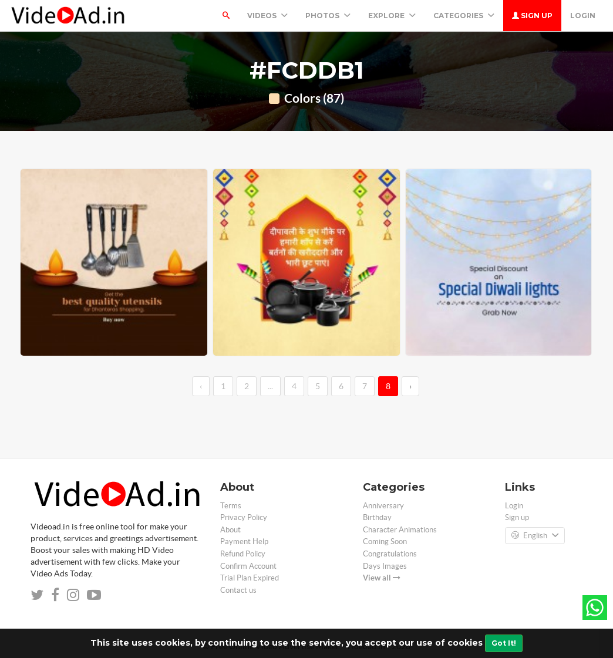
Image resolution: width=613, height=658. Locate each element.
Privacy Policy (243, 517)
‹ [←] (201, 386)
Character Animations (400, 529)
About (230, 529)
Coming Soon (385, 541)
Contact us (238, 590)
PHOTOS (328, 15)
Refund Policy (242, 553)
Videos (267, 15)
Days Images (385, 566)
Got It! (503, 643)
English (534, 536)
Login (582, 15)
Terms (230, 505)
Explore (392, 15)
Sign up (532, 15)
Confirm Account (248, 566)
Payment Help (244, 541)
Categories (463, 15)
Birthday (377, 517)
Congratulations (390, 553)
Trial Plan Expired (249, 577)
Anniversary (383, 505)
